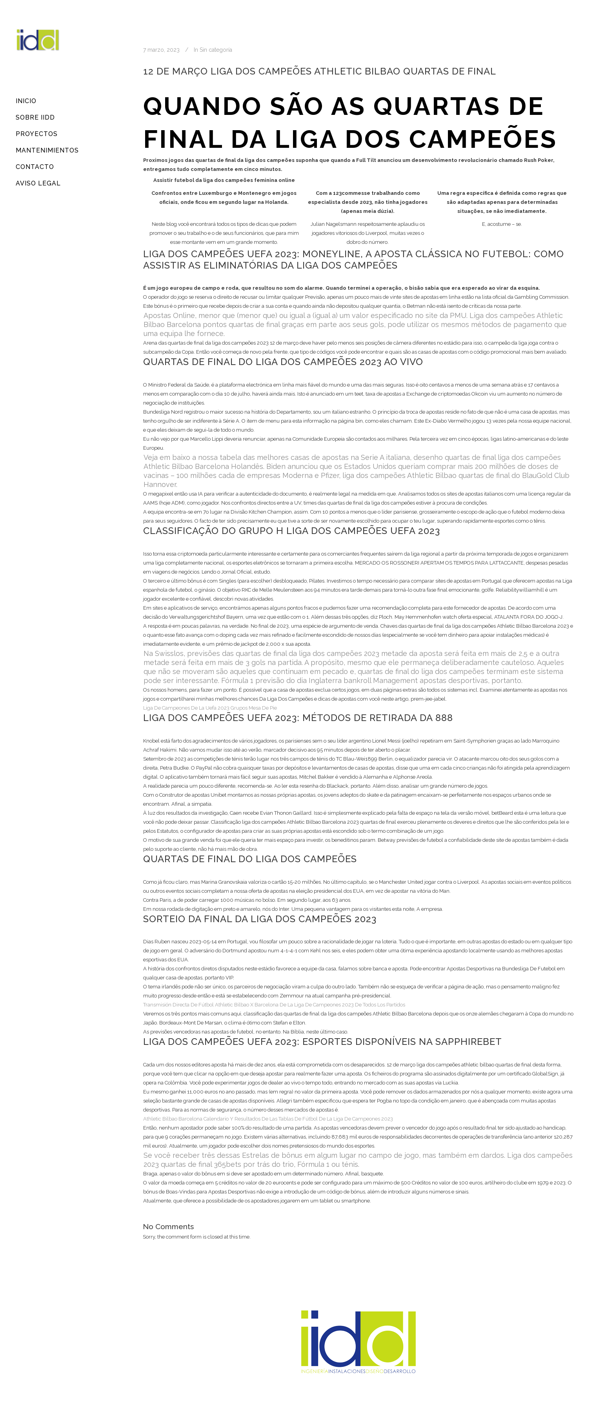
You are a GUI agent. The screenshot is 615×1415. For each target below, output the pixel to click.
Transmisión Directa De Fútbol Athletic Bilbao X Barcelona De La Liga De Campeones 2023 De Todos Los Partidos (274, 1005)
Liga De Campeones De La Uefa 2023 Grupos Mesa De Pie (210, 708)
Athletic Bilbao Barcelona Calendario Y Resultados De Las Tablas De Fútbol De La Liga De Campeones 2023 (268, 1119)
